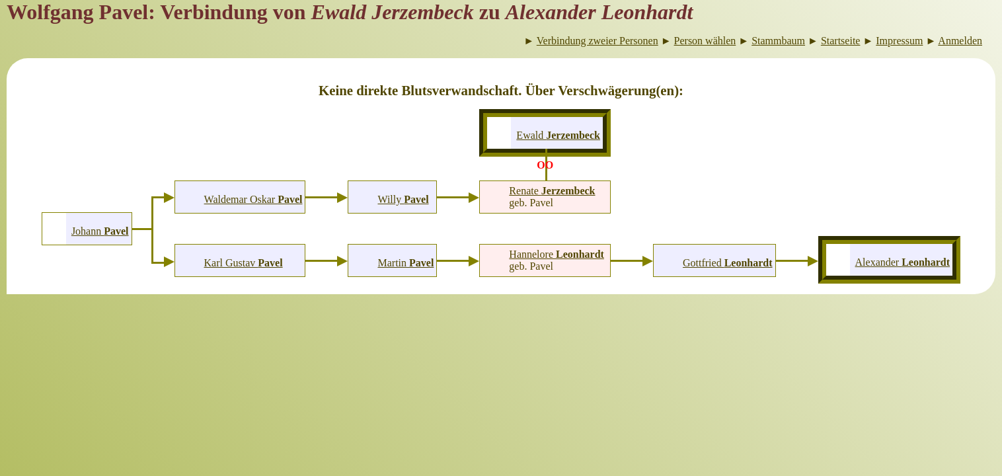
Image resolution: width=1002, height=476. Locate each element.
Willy (402, 199)
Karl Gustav (243, 262)
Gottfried (728, 262)
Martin (405, 262)
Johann (100, 231)
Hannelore (556, 254)
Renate (552, 190)
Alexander (902, 262)
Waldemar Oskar (253, 199)
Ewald (558, 135)
